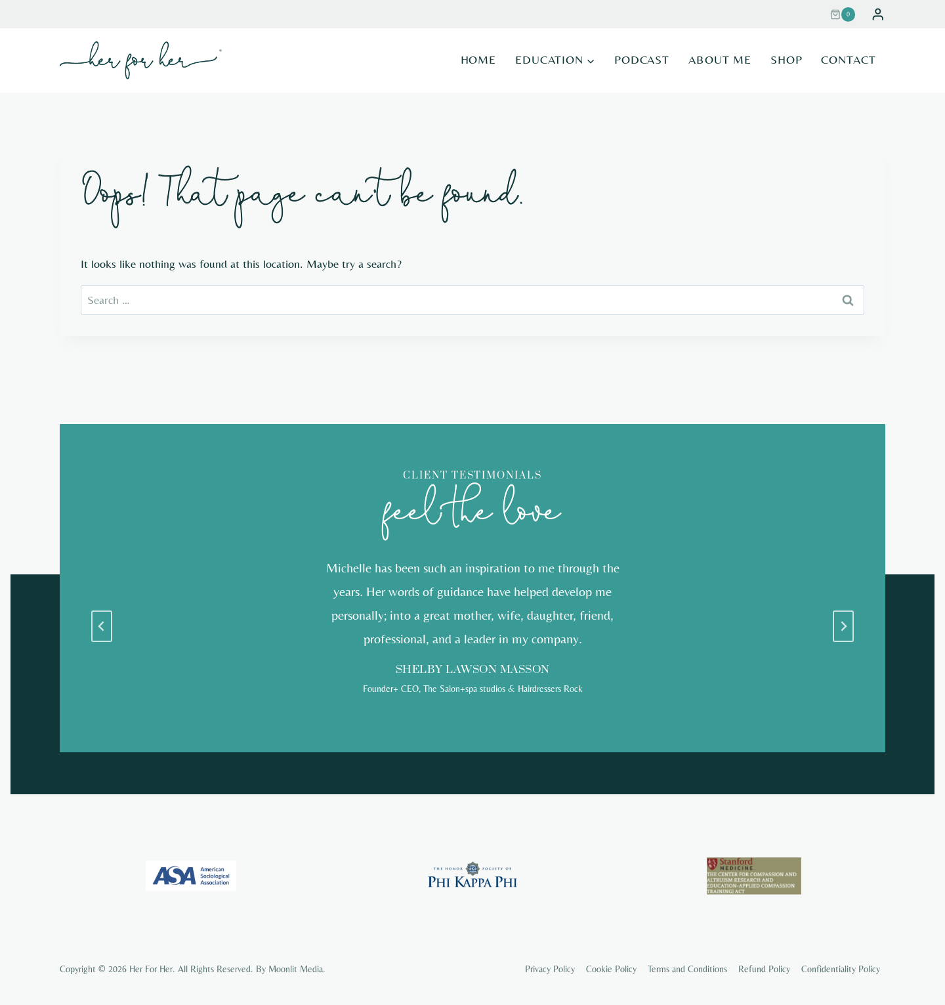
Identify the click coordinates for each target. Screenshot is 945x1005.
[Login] (878, 14)
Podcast (641, 59)
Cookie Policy (611, 969)
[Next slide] (843, 626)
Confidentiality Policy (840, 969)
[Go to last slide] (101, 626)
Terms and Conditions (687, 969)
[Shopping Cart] (847, 14)
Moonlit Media (295, 969)
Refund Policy (764, 969)
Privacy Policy (550, 969)
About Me (719, 59)
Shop (786, 59)
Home (479, 59)
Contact (848, 59)
